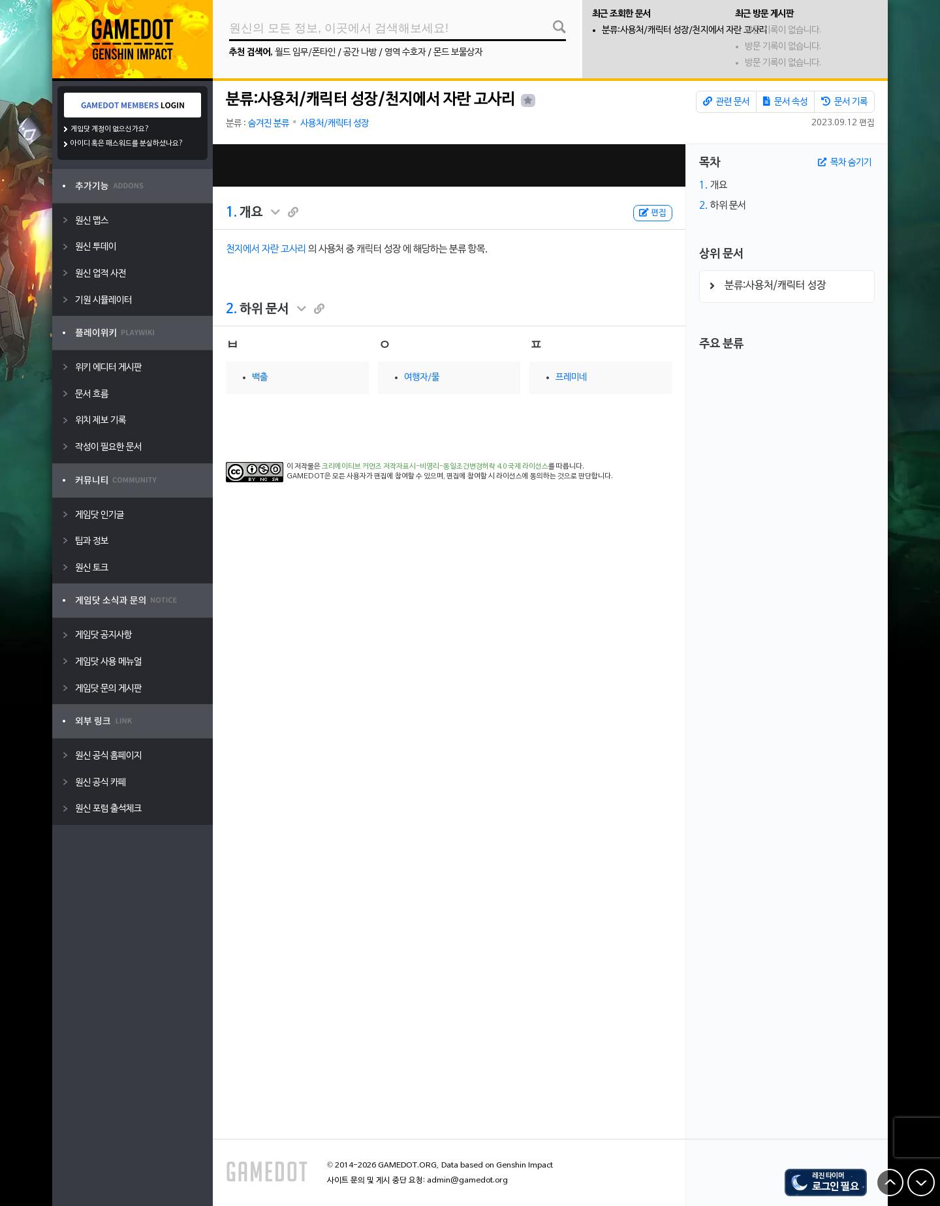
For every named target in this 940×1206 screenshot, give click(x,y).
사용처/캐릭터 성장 (334, 124)
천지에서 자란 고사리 (266, 249)
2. (231, 309)
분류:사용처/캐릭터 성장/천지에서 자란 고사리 (684, 30)
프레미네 (571, 377)
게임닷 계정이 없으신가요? (109, 129)
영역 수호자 (405, 52)
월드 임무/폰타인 (305, 52)
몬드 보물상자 (457, 52)
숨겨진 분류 (268, 124)
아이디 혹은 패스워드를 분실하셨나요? (126, 143)
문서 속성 (785, 102)
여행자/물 (421, 377)
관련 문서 (726, 102)
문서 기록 (844, 102)
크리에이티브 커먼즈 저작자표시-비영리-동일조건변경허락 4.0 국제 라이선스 (435, 467)
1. (231, 213)
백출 (260, 377)
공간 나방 (360, 52)
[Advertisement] (449, 165)
